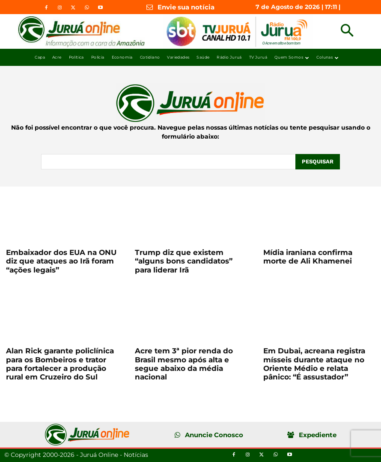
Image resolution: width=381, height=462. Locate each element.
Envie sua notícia (186, 7)
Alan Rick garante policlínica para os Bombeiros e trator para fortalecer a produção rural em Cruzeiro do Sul (60, 363)
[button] (347, 31)
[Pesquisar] (317, 161)
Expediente (317, 435)
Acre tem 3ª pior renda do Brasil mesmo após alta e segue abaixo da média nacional (184, 363)
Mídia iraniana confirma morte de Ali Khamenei (307, 256)
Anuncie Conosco (214, 435)
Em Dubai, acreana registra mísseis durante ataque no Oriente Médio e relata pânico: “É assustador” (314, 363)
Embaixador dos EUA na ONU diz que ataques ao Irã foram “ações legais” (61, 261)
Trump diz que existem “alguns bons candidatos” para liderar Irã (183, 261)
